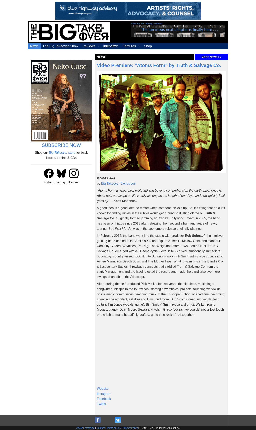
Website (102, 388)
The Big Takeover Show (60, 46)
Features (129, 46)
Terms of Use (114, 428)
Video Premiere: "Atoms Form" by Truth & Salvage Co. (159, 65)
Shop (148, 46)
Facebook (104, 399)
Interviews (111, 46)
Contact (100, 428)
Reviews (88, 46)
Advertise (89, 428)
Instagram (104, 393)
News (34, 46)
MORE (211, 57)
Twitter (101, 404)
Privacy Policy (130, 428)
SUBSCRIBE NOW (61, 145)
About (79, 428)
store (62, 152)
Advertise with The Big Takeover (146, 23)
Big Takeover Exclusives (118, 183)
